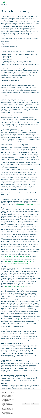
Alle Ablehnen (26, 403)
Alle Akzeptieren (34, 403)
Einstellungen (18, 403)
